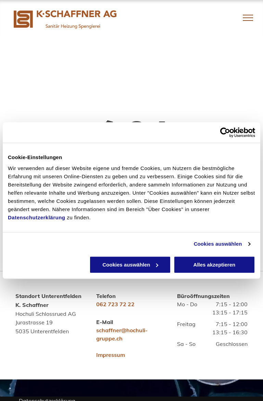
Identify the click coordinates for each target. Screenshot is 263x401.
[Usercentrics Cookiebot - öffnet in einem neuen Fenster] (225, 132)
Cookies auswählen (218, 244)
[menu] (248, 18)
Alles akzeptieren (214, 265)
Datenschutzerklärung (36, 217)
